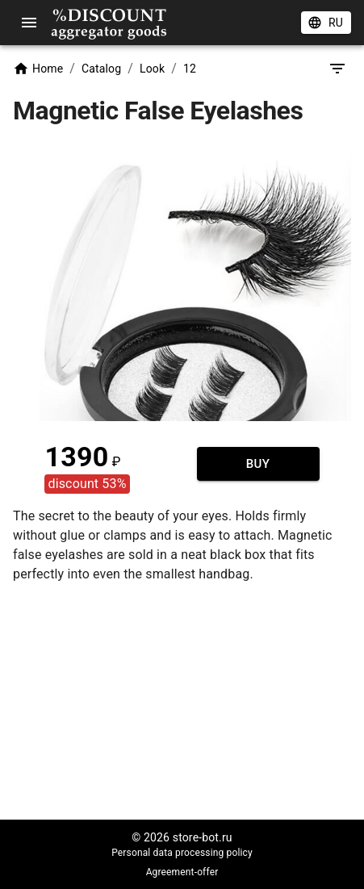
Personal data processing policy (182, 852)
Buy (258, 464)
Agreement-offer (182, 872)
